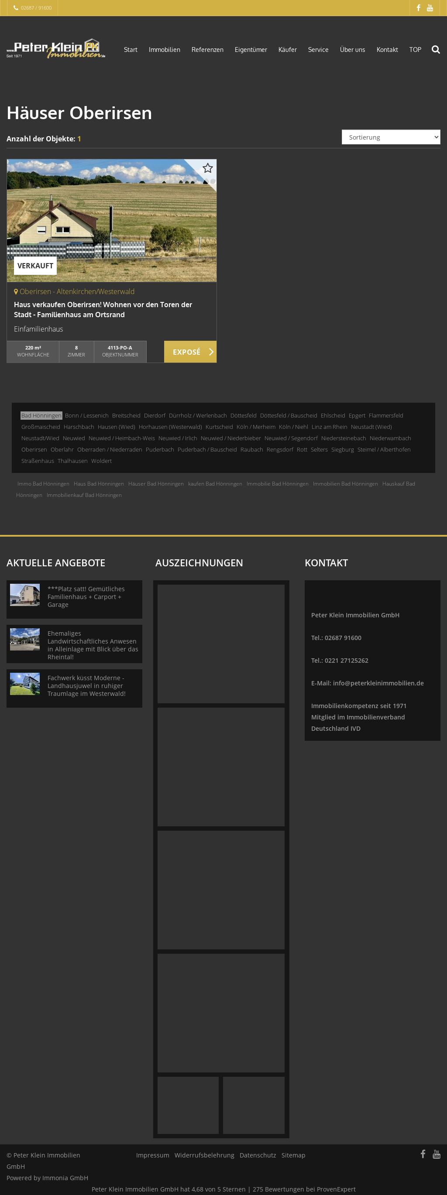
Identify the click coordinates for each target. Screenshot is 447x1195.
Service (318, 49)
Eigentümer (251, 49)
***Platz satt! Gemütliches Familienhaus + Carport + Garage (86, 597)
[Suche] (440, 55)
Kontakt (387, 49)
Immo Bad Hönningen (43, 483)
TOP (415, 49)
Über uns (352, 49)
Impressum (152, 1155)
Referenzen (208, 49)
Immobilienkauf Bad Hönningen (84, 495)
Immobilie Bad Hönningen (278, 483)
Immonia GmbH (65, 1178)
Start (131, 49)
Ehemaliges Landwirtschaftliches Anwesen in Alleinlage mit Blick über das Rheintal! (93, 645)
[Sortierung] (391, 137)
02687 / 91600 (36, 7)
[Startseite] (56, 48)
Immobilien (164, 49)
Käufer (288, 49)
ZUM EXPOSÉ (191, 352)
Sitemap (294, 1155)
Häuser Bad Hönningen (156, 483)
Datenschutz (258, 1155)
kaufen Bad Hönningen (215, 483)
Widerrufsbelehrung (204, 1155)
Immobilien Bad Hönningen (345, 483)
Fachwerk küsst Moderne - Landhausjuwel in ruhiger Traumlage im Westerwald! (87, 686)
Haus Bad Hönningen (99, 483)
